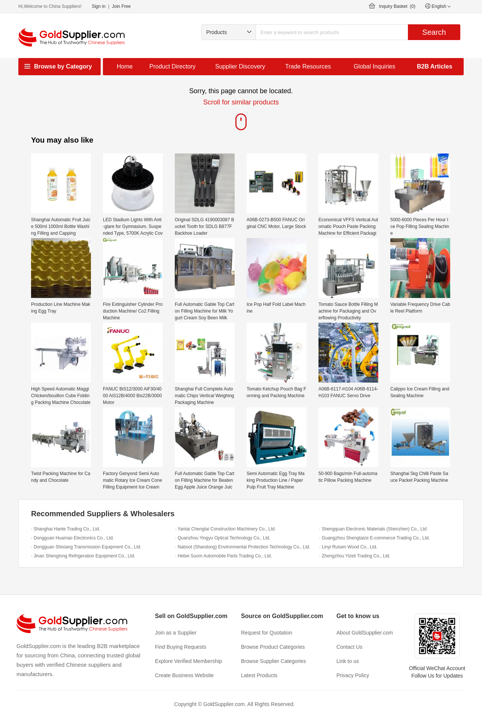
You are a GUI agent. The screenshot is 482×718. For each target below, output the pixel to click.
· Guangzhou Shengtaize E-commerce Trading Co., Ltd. (374, 538)
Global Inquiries (374, 66)
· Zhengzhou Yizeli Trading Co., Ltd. (354, 556)
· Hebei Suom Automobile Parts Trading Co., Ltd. (223, 556)
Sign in (99, 6)
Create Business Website (184, 675)
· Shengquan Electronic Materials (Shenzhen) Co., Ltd (373, 529)
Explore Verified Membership (188, 661)
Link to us (347, 661)
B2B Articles (434, 66)
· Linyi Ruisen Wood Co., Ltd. (348, 547)
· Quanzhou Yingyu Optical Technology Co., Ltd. (223, 538)
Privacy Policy (352, 675)
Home (125, 66)
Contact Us (349, 647)
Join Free (121, 6)
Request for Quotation (266, 633)
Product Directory (172, 66)
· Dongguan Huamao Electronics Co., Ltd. (72, 538)
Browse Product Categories (273, 647)
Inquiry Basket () (397, 6)
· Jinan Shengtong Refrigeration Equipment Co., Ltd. (83, 556)
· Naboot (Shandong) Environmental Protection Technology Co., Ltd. (242, 547)
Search (434, 32)
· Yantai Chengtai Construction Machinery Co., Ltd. (225, 529)
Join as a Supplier (175, 633)
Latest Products (259, 675)
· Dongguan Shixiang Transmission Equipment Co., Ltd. (86, 547)
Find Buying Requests (180, 647)
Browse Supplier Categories (273, 661)
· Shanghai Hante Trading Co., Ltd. (65, 529)
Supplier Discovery (240, 66)
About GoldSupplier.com (364, 633)
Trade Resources (308, 66)
